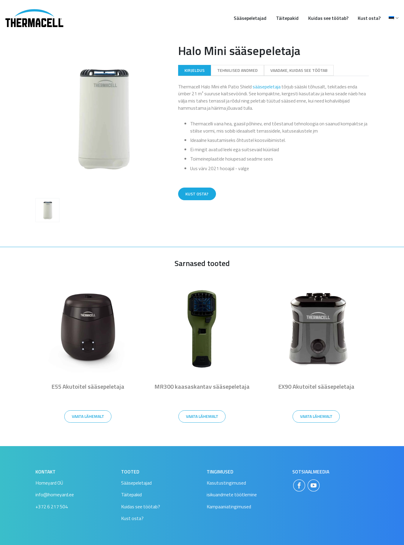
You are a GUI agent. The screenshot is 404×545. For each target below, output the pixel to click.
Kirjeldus (194, 70)
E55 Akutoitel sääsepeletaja (87, 386)
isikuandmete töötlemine (232, 494)
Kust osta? (369, 18)
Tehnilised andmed (237, 70)
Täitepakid (287, 18)
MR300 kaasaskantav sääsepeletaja (202, 386)
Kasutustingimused (226, 482)
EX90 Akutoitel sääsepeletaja (316, 386)
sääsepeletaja (267, 86)
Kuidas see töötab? (328, 18)
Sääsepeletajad (250, 18)
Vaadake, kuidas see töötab (298, 70)
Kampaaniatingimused (229, 506)
